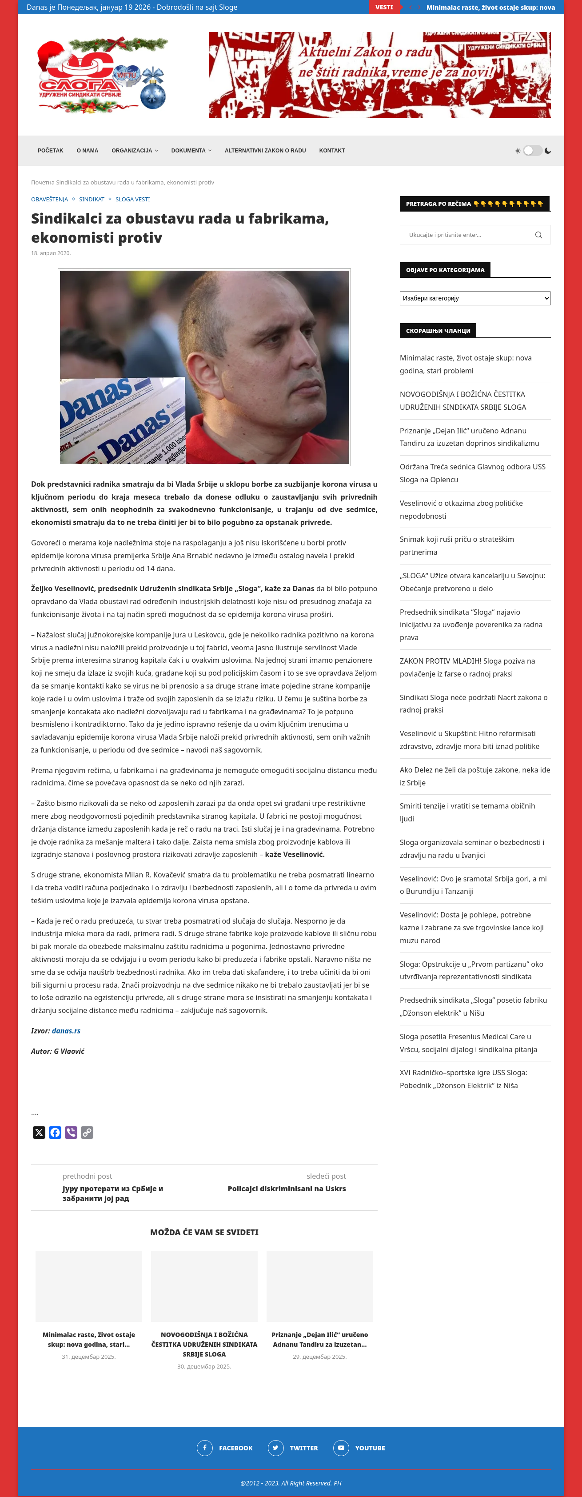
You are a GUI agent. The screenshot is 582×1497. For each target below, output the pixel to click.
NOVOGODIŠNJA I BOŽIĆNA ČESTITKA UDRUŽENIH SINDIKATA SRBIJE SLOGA (204, 1345)
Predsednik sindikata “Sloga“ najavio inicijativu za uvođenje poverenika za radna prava (471, 625)
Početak (51, 151)
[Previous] (410, 7)
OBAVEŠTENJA (50, 200)
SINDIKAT (93, 200)
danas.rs (66, 1031)
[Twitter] (293, 1449)
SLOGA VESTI (134, 200)
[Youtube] (359, 1449)
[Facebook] (224, 1449)
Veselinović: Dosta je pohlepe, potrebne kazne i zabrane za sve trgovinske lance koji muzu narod (472, 928)
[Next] (419, 7)
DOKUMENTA (188, 151)
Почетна (43, 183)
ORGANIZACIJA (132, 151)
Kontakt (332, 151)
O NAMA (88, 151)
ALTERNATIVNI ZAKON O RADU (265, 151)
